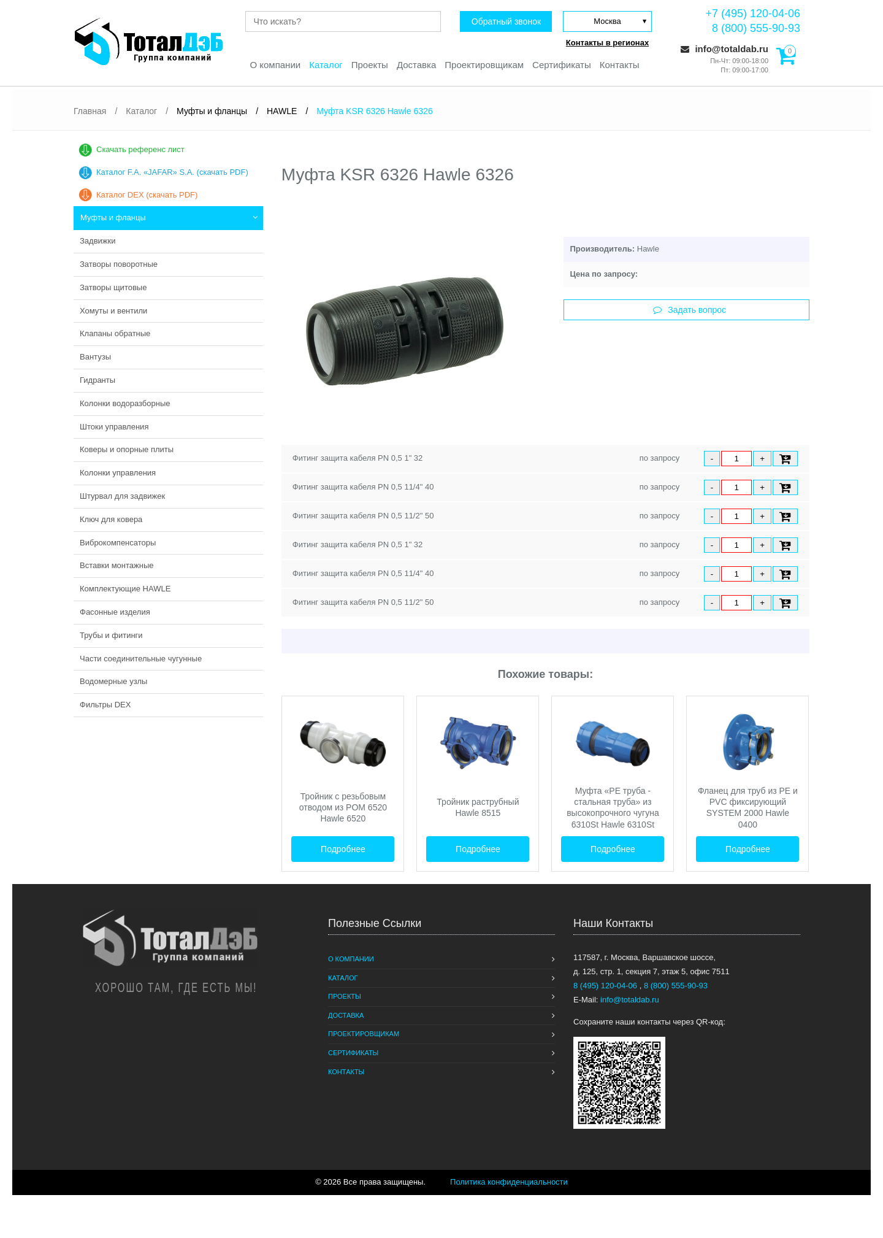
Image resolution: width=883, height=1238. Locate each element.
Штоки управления (114, 426)
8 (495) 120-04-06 (606, 985)
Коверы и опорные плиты (127, 449)
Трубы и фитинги (111, 635)
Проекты (369, 65)
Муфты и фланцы (113, 217)
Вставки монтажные (117, 565)
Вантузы (95, 356)
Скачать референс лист (140, 149)
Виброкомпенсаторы (118, 542)
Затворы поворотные (119, 264)
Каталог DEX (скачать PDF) (146, 194)
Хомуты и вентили (113, 310)
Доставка (416, 65)
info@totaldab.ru (724, 49)
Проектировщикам (484, 65)
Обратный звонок (506, 21)
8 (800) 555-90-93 (756, 28)
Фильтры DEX (105, 704)
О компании (275, 65)
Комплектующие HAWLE (125, 588)
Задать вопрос (689, 310)
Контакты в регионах (607, 43)
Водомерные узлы (113, 681)
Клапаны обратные (115, 333)
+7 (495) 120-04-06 (752, 13)
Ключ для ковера (111, 519)
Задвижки (97, 240)
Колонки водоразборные (125, 403)
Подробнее (343, 849)
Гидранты (97, 380)
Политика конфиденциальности (509, 1181)
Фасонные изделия (115, 612)
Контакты (620, 65)
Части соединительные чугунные (141, 658)
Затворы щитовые (113, 287)
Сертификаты (561, 65)
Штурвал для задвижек (122, 496)
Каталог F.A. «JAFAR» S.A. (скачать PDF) (172, 172)
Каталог (326, 65)
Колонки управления (118, 472)
